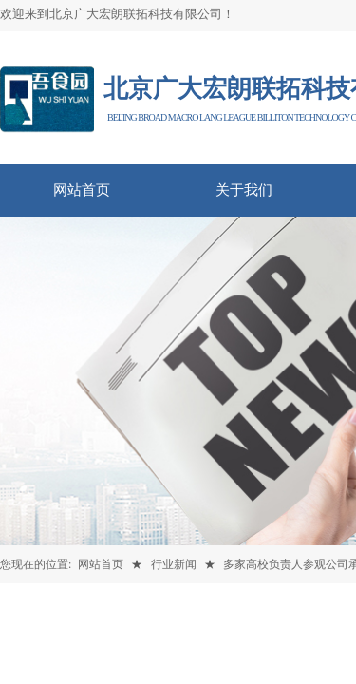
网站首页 (100, 564)
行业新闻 (174, 564)
